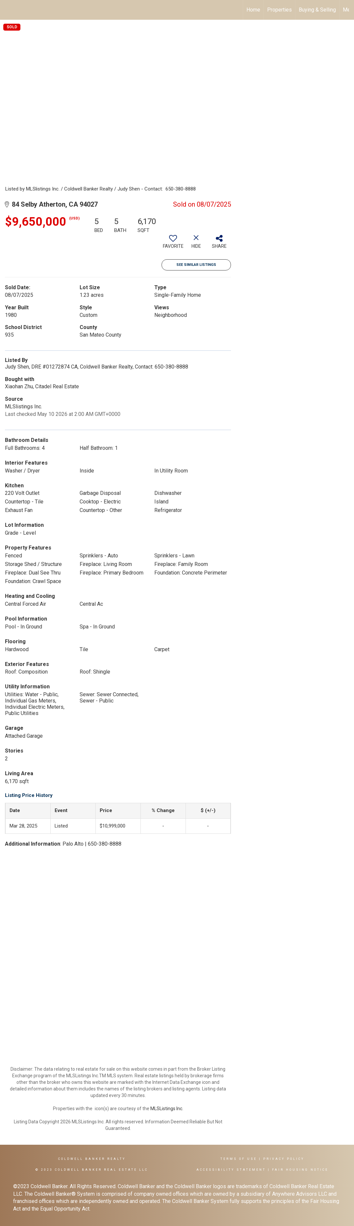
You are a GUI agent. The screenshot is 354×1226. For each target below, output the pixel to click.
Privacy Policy (283, 1159)
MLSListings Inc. (166, 1108)
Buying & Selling (317, 10)
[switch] (173, 244)
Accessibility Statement (231, 1169)
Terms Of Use (238, 1159)
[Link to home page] (8, 10)
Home (253, 10)
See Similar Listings (196, 265)
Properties (279, 10)
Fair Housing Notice (300, 1169)
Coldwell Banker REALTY (92, 1159)
